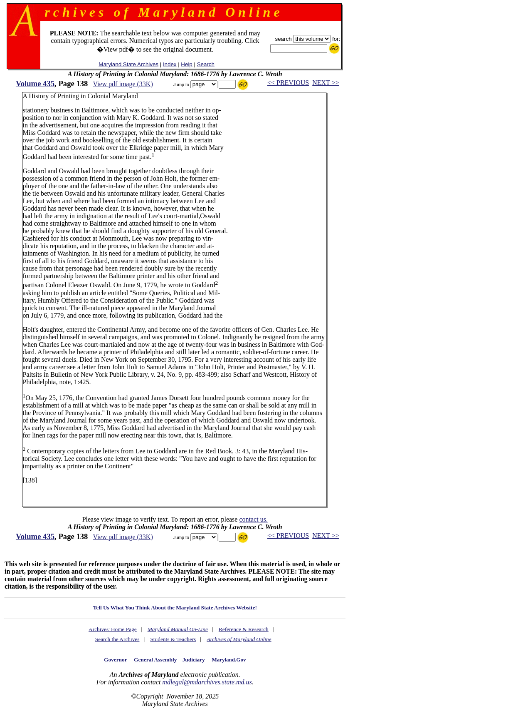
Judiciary (194, 659)
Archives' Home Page (113, 629)
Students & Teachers (173, 639)
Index (170, 64)
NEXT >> (325, 82)
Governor (115, 659)
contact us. (253, 519)
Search (206, 64)
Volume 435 (35, 83)
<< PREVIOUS (288, 82)
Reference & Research (244, 629)
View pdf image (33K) (123, 83)
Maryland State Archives (128, 64)
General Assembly (155, 659)
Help (186, 64)
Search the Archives (117, 639)
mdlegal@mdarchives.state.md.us (207, 682)
